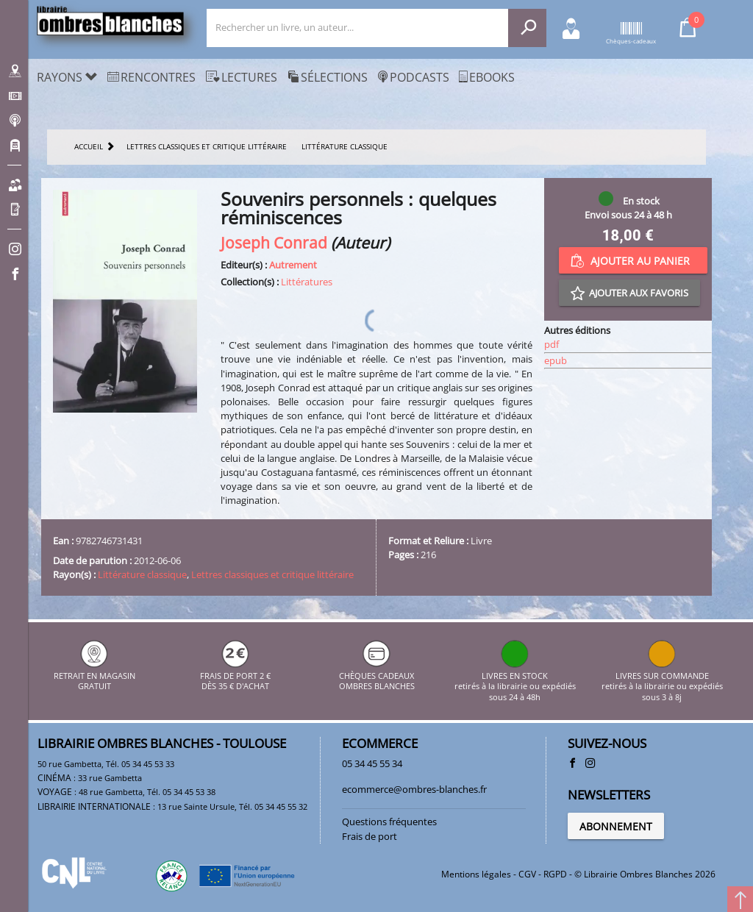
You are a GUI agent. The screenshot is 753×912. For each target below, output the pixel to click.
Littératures (306, 281)
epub (555, 360)
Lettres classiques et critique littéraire (272, 574)
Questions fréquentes (389, 821)
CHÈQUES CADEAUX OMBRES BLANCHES (377, 675)
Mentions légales (476, 874)
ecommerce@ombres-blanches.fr (414, 789)
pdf (551, 344)
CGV (527, 874)
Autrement (293, 264)
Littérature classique (142, 574)
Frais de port (369, 836)
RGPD (555, 874)
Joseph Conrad (274, 242)
